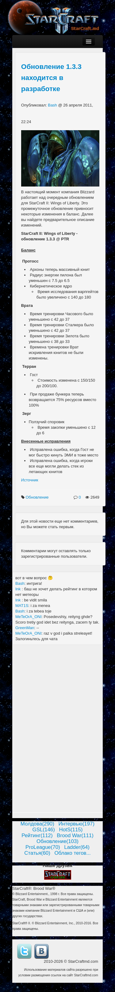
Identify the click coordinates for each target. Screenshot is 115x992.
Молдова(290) (37, 824)
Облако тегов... (72, 853)
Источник (29, 480)
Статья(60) (37, 853)
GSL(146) (44, 830)
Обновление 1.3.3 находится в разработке (51, 77)
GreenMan (24, 627)
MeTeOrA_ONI (28, 616)
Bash (53, 105)
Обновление (37, 497)
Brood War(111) (75, 835)
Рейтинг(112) (36, 835)
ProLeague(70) (42, 847)
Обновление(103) (57, 841)
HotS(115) (70, 830)
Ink (18, 589)
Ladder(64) (77, 847)
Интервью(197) (76, 824)
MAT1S (21, 605)
